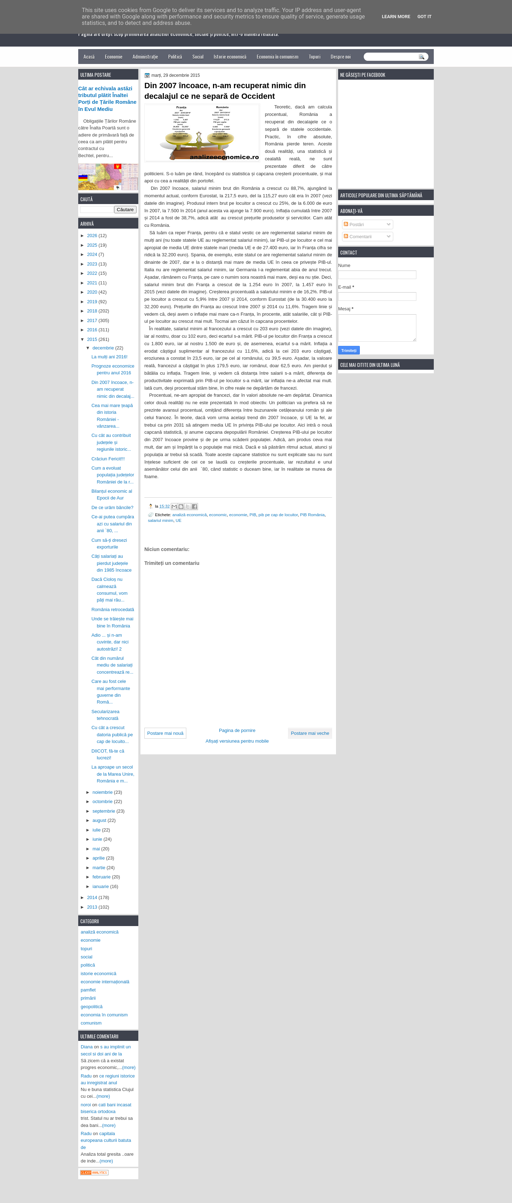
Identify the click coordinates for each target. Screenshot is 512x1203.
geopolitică (91, 1006)
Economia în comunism (277, 56)
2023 (92, 264)
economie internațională (105, 981)
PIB (253, 514)
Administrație (145, 56)
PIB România (312, 514)
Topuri (314, 56)
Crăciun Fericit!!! (108, 458)
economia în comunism (104, 1014)
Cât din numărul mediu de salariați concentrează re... (112, 665)
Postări (354, 224)
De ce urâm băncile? (112, 507)
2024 (92, 254)
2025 (92, 245)
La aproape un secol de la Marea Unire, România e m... (112, 774)
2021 (92, 282)
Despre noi (341, 56)
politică (88, 965)
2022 (92, 273)
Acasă (89, 56)
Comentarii (358, 236)
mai (96, 848)
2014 (92, 897)
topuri (86, 948)
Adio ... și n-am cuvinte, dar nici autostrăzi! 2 (109, 642)
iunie (97, 839)
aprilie (99, 858)
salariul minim (160, 520)
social (86, 956)
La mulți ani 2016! (109, 356)
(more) (129, 1067)
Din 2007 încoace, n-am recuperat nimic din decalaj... (112, 389)
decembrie (103, 348)
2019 (92, 301)
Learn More (396, 16)
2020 (92, 292)
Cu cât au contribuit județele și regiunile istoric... (111, 442)
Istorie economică (230, 56)
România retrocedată (112, 609)
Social (197, 56)
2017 (92, 320)
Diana (87, 1046)
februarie (102, 876)
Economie (113, 56)
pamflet (88, 990)
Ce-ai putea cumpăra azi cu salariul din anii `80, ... (112, 523)
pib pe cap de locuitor (278, 514)
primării (88, 998)
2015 (92, 339)
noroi (86, 1104)
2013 (92, 907)
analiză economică (189, 514)
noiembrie (103, 792)
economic (218, 514)
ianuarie (101, 886)
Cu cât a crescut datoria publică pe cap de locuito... (112, 734)
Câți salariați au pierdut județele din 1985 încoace (111, 563)
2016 (92, 329)
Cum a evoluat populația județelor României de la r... (112, 475)
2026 (92, 235)
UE (178, 520)
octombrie (103, 801)
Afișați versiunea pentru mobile (237, 741)
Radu (86, 1076)
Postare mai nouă (165, 733)
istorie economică (98, 973)
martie (99, 867)
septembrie (104, 811)
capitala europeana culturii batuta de (106, 1140)
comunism (91, 1023)
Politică (175, 56)
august (99, 820)
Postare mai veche (310, 733)
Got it (424, 16)
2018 (92, 311)
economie (238, 514)
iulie (97, 830)
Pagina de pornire (237, 730)
